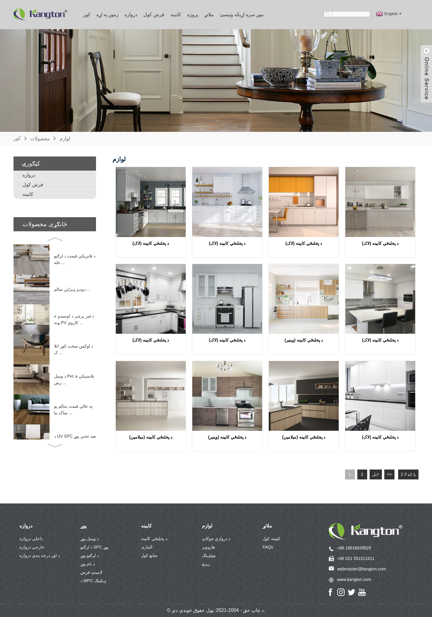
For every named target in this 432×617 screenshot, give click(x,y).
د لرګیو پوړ (89, 555)
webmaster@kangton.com (361, 569)
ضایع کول (149, 555)
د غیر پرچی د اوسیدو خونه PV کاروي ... (74, 319)
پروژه (192, 14)
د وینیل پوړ (89, 538)
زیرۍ (206, 563)
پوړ (83, 525)
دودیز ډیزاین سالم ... (72, 289)
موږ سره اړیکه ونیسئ (242, 14)
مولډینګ (209, 555)
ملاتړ (209, 14)
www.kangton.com (354, 579)
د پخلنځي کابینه (154, 538)
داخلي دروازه (31, 538)
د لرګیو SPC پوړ (94, 547)
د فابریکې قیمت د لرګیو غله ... (74, 259)
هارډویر (208, 547)
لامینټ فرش (91, 572)
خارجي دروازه (32, 547)
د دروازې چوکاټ (216, 538)
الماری (146, 547)
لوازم (65, 138)
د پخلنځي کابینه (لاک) (151, 243)
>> (389, 474)
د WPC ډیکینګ (93, 580)
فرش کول (153, 14)
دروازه (130, 14)
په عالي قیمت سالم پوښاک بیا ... (73, 409)
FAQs (267, 547)
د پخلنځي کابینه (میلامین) (150, 437)
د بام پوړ (87, 563)
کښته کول (271, 538)
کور (86, 14)
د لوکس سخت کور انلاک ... (73, 349)
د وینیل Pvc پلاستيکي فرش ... (74, 379)
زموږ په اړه (107, 14)
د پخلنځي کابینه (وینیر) (304, 340)
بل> (375, 474)
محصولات (40, 138)
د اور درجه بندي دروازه (40, 555)
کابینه (175, 14)
